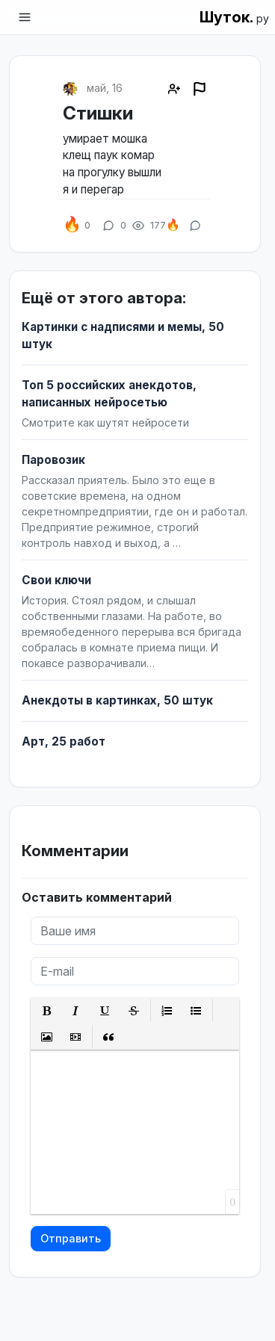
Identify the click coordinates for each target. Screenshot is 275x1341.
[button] (47, 1010)
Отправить (70, 1238)
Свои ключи (56, 580)
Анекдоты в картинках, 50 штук (117, 700)
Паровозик (53, 460)
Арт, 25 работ (63, 741)
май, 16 (105, 87)
